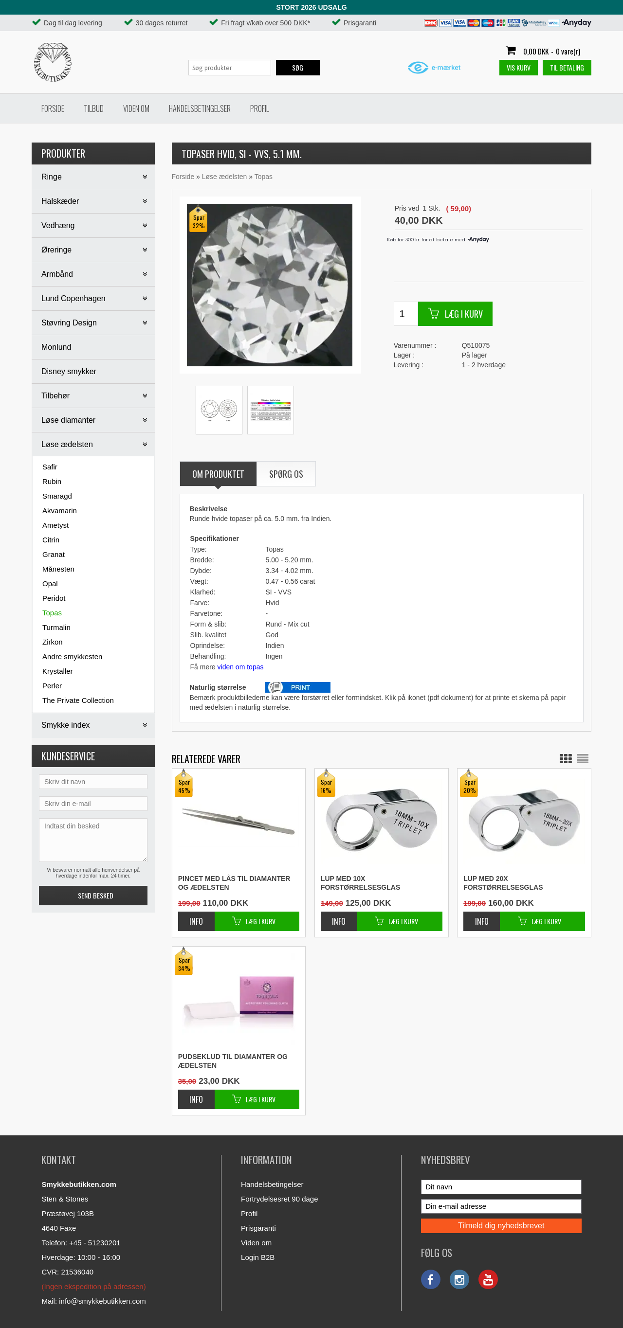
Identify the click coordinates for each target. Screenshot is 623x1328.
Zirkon (52, 642)
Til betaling (567, 67)
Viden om (136, 108)
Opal (50, 583)
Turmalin (56, 627)
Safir (49, 467)
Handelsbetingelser (200, 108)
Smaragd (57, 496)
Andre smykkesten (72, 656)
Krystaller (57, 671)
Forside (52, 108)
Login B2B (258, 1257)
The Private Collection (78, 700)
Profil (259, 108)
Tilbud (94, 108)
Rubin (51, 481)
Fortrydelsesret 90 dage (279, 1199)
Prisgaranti (258, 1228)
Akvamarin (59, 510)
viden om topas (241, 667)
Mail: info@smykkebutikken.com (93, 1301)
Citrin (50, 540)
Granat (53, 554)
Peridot (54, 598)
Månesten (58, 569)
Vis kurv (519, 67)
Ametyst (55, 525)
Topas (52, 613)
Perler (52, 686)
